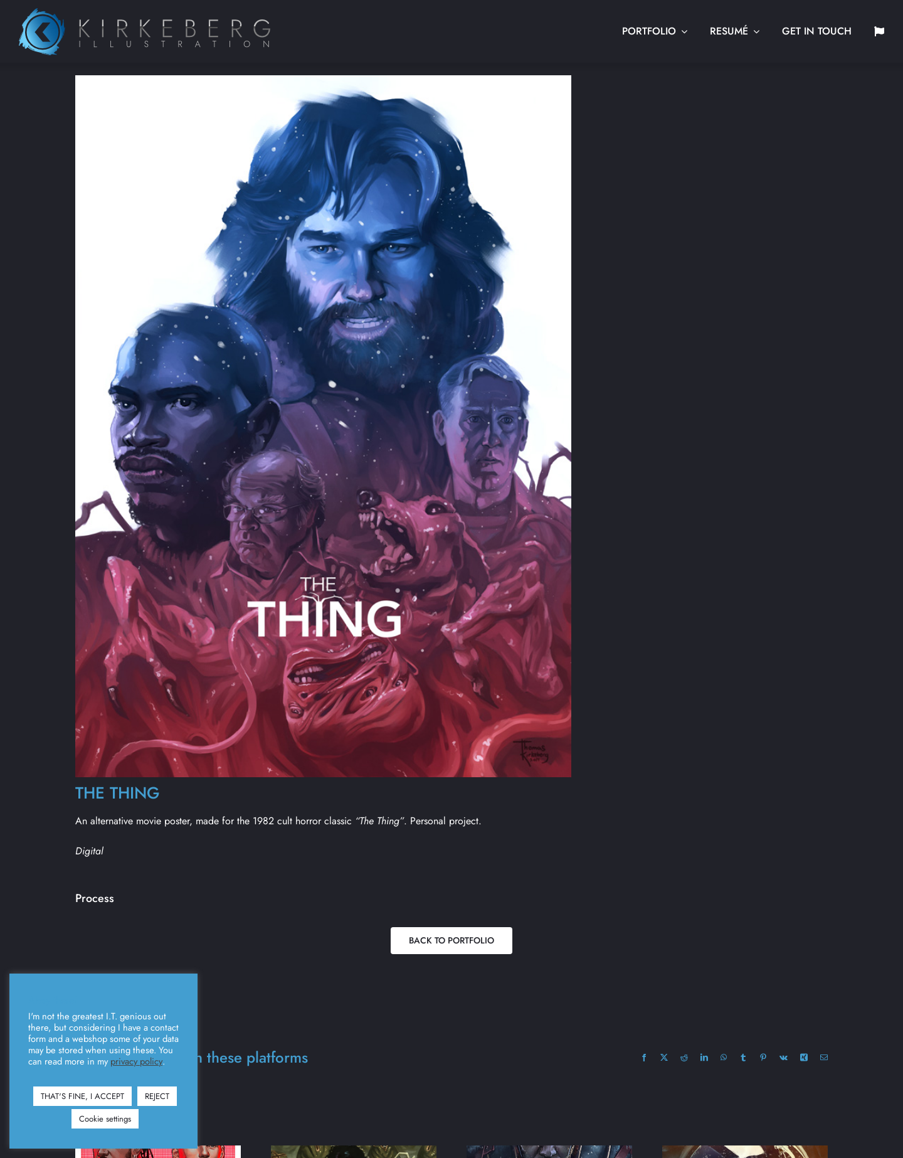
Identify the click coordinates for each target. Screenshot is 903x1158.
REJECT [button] (157, 1096)
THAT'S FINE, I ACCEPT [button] (82, 1096)
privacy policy (136, 1061)
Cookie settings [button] (105, 1119)
